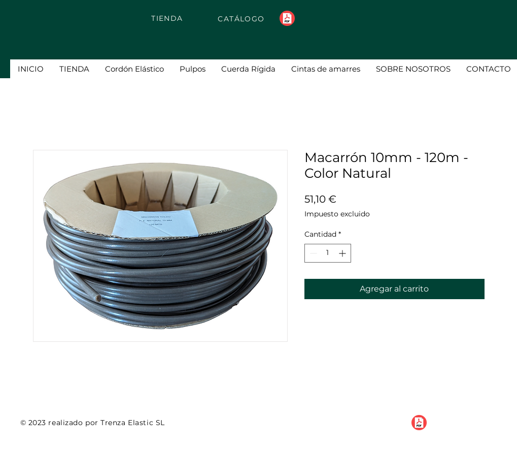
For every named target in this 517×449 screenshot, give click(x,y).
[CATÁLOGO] (242, 18)
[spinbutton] (328, 253)
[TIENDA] (168, 18)
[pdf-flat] (287, 18)
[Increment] (343, 253)
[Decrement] (312, 253)
